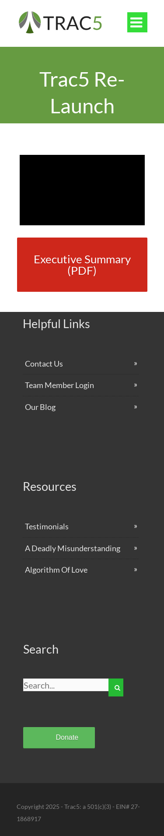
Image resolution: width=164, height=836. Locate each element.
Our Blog (40, 407)
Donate (67, 737)
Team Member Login (59, 385)
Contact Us (44, 363)
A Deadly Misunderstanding (72, 548)
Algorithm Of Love (56, 569)
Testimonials (47, 526)
